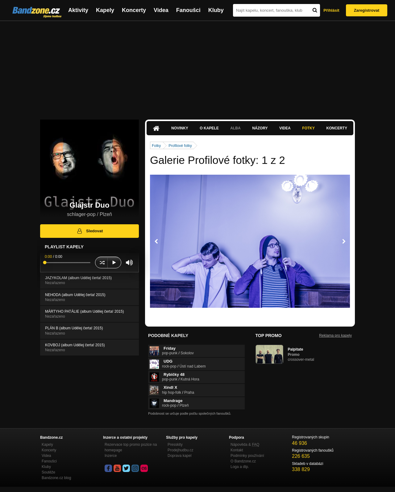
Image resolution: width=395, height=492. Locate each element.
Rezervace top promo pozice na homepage (131, 447)
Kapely (105, 10)
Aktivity (78, 10)
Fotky (308, 128)
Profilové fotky (180, 146)
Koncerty (134, 10)
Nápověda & (245, 444)
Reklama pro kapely (335, 335)
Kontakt (237, 450)
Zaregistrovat (366, 10)
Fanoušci (188, 10)
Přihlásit (331, 10)
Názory (260, 128)
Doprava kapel (179, 455)
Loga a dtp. (240, 467)
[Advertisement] (197, 67)
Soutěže (48, 472)
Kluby (216, 10)
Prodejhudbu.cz (180, 450)
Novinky (179, 128)
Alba (235, 128)
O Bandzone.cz (243, 461)
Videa (161, 10)
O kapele (209, 128)
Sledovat (89, 231)
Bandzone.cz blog (56, 478)
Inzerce (111, 455)
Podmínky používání (247, 455)
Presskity (175, 444)
